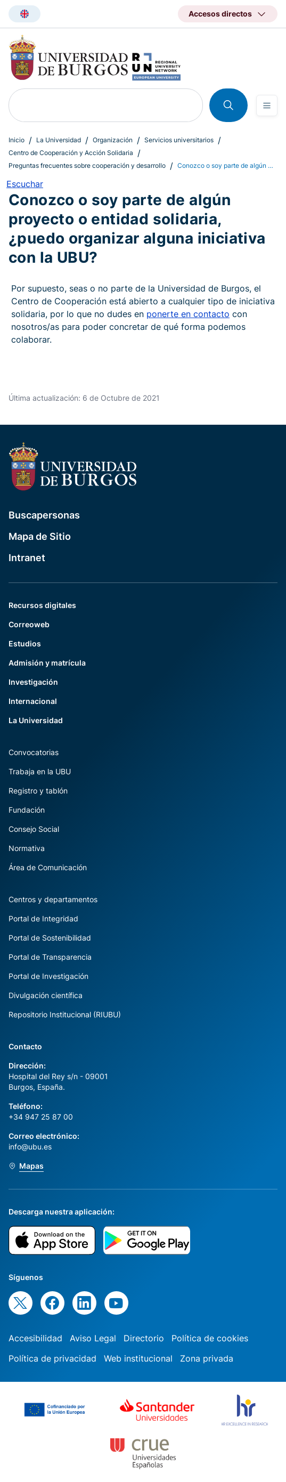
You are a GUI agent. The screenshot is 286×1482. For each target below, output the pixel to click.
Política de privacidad (52, 1358)
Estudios (25, 643)
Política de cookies (209, 1338)
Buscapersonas (44, 515)
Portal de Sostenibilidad (50, 937)
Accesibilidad (35, 1338)
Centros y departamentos (53, 899)
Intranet (27, 557)
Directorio (144, 1338)
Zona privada (206, 1358)
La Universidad (58, 140)
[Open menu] (266, 105)
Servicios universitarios (179, 140)
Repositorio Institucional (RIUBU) (65, 1014)
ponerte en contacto (188, 314)
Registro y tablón (38, 790)
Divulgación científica (46, 995)
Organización (113, 140)
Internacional (33, 701)
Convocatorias (34, 752)
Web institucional (138, 1358)
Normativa (27, 848)
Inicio (16, 140)
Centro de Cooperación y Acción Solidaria (71, 153)
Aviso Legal (93, 1338)
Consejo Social (34, 828)
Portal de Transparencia (50, 956)
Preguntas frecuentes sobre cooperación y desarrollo (87, 165)
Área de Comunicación (48, 867)
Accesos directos (220, 13)
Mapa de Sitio (40, 536)
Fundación (27, 809)
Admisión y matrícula (47, 662)
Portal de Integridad (43, 918)
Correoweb (29, 624)
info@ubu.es (30, 1146)
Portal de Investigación (48, 976)
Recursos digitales (42, 605)
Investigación (33, 681)
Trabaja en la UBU (40, 771)
